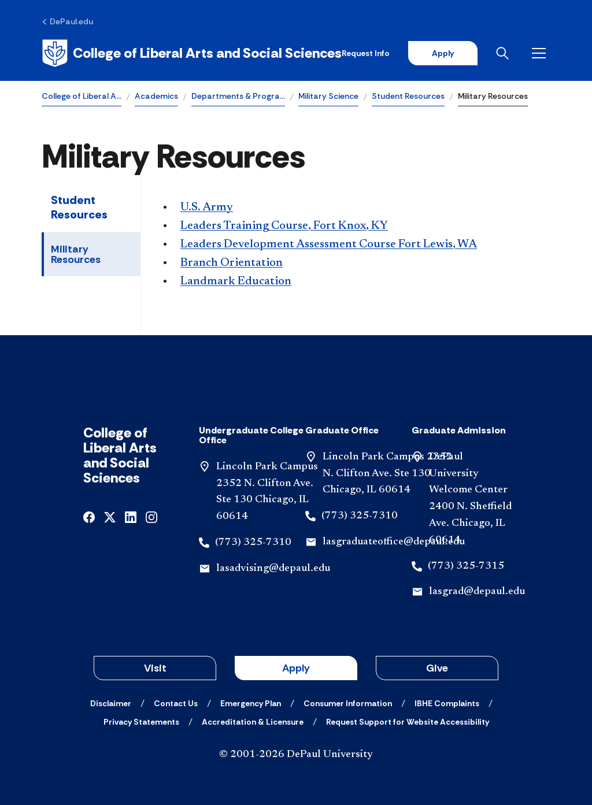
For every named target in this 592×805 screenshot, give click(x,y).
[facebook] (89, 516)
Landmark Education (235, 281)
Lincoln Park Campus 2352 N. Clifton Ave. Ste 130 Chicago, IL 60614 (387, 474)
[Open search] (504, 53)
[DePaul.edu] (67, 21)
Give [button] (437, 668)
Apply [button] (296, 668)
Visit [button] (155, 668)
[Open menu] (541, 53)
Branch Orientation (231, 263)
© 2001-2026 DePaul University (296, 755)
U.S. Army (206, 207)
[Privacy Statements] (141, 721)
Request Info (366, 53)
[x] (110, 516)
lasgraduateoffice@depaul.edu (394, 542)
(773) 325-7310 (253, 542)
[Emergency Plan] (250, 703)
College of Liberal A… (81, 96)
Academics (156, 96)
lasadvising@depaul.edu (273, 568)
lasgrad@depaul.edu (477, 592)
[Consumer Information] (348, 703)
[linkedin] (130, 516)
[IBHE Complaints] (447, 703)
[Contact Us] (176, 703)
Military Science (328, 96)
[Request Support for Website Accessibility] (407, 721)
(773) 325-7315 (466, 566)
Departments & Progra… (238, 96)
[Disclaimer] (110, 703)
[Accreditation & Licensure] (253, 721)
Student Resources (408, 96)
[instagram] (151, 516)
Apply (443, 53)
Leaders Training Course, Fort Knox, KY (284, 226)
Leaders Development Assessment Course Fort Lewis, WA (328, 244)
